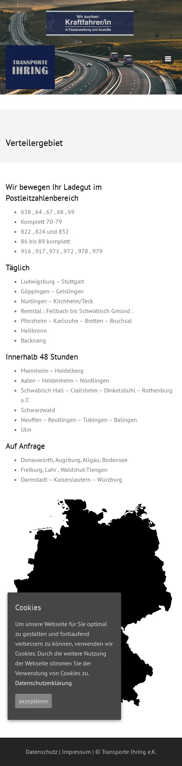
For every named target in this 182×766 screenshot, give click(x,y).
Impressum (76, 751)
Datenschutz (42, 751)
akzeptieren (33, 701)
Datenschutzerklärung (43, 683)
